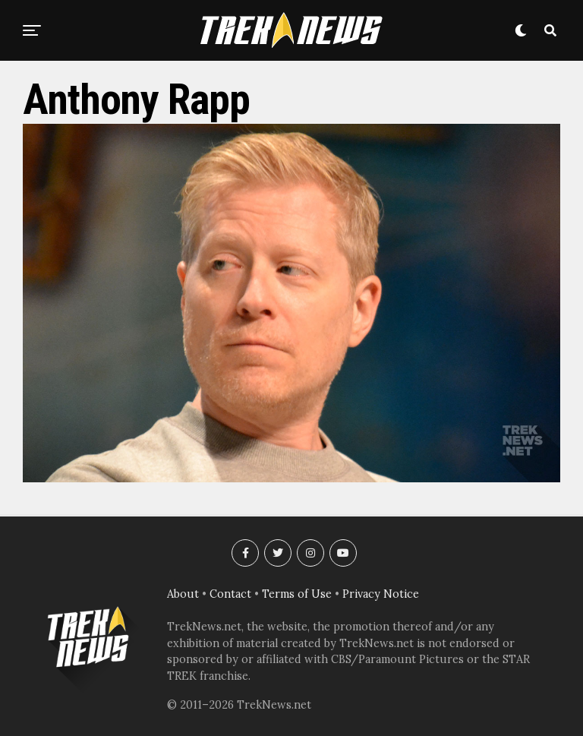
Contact (230, 594)
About (183, 594)
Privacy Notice (380, 594)
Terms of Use (297, 594)
